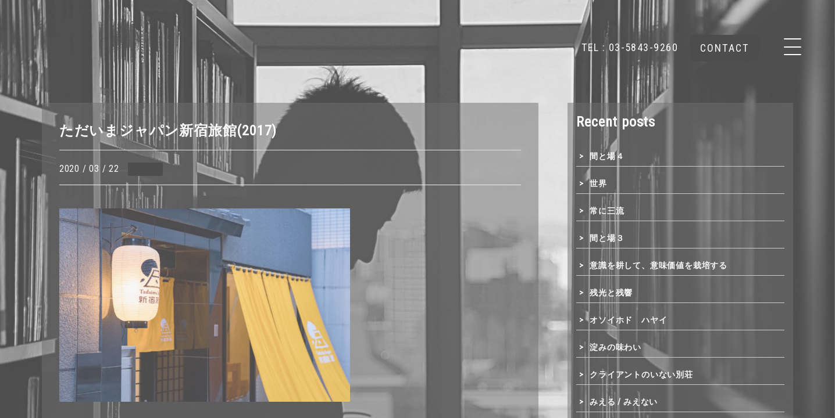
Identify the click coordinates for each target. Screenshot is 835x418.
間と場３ (607, 238)
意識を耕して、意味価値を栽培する (658, 265)
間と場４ (607, 156)
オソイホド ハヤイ (628, 320)
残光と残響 (611, 292)
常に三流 (607, 210)
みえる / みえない (624, 401)
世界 (598, 183)
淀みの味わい (615, 347)
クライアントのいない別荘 (641, 374)
